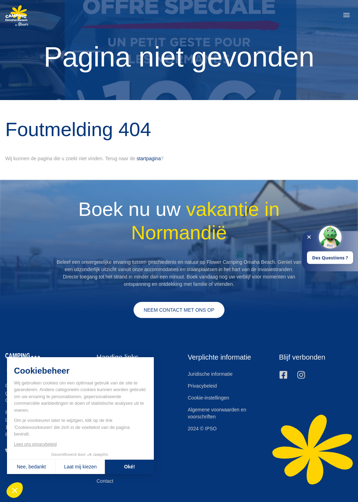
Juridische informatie (210, 374)
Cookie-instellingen (208, 398)
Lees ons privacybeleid (35, 444)
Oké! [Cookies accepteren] (129, 466)
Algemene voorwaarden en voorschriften (217, 413)
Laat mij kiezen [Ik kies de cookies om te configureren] (80, 466)
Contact (104, 481)
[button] (346, 16)
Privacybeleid (202, 386)
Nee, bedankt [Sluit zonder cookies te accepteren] (31, 466)
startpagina (149, 158)
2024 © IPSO (202, 428)
